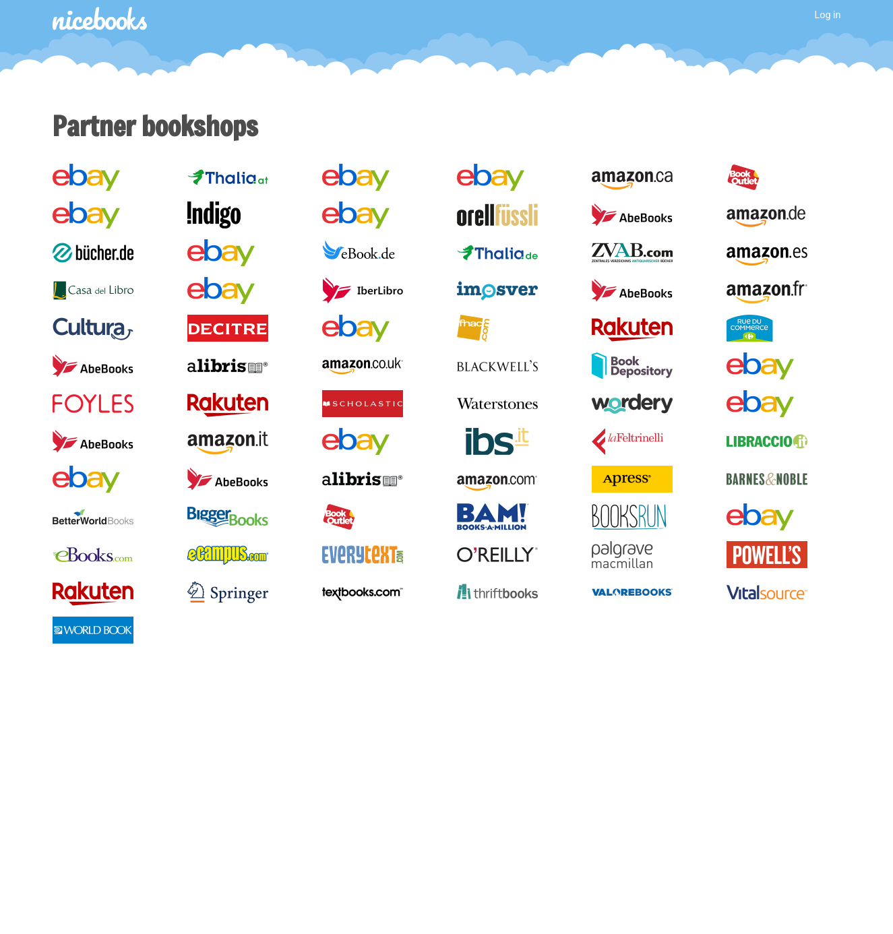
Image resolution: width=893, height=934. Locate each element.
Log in (827, 15)
